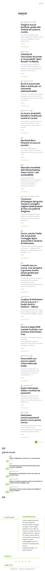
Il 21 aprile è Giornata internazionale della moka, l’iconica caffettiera (24, 466)
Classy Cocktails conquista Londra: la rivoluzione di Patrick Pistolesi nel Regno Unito (25, 482)
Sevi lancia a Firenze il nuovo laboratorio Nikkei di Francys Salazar (25, 489)
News (31, 110)
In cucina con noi (25, 110)
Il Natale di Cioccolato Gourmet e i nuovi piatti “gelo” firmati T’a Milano (31, 58)
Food (27, 51)
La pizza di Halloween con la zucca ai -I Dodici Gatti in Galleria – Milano (32, 303)
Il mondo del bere (35, 196)
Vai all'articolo (24, 47)
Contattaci (14, 569)
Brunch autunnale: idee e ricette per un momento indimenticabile (31, 87)
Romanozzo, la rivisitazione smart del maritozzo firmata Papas (24, 474)
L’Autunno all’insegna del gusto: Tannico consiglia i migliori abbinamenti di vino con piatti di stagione (32, 205)
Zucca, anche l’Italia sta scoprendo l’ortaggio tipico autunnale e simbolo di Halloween (31, 238)
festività (23, 51)
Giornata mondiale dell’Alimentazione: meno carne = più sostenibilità (30, 171)
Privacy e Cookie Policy (27, 569)
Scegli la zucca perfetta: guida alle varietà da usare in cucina (31, 28)
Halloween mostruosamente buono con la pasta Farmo (31, 419)
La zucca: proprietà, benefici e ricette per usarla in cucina (31, 116)
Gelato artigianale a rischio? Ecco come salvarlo (24, 458)
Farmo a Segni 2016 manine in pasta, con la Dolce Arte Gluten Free (31, 331)
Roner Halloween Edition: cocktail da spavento (30, 390)
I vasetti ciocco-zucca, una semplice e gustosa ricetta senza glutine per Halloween (31, 270)
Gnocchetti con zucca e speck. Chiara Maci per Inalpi (29, 362)
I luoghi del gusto (25, 196)
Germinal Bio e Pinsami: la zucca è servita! (30, 143)
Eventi (22, 164)
